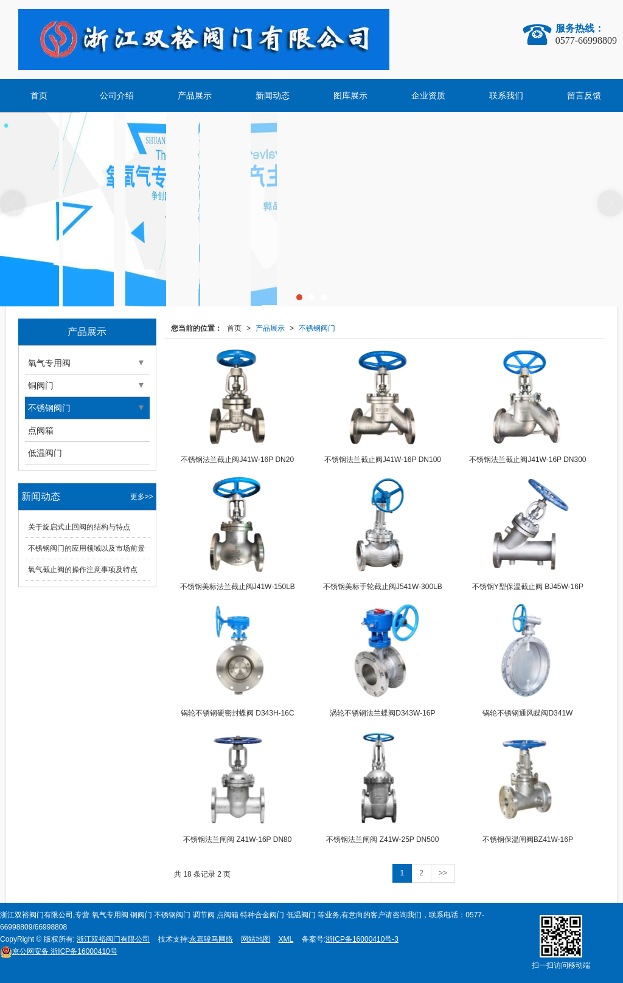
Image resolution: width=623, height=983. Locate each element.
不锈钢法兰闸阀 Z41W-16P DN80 (237, 839)
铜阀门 (41, 385)
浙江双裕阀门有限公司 (113, 939)
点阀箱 (41, 430)
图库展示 (350, 95)
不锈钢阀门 (317, 328)
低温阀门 (45, 453)
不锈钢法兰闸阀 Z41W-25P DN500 (382, 839)
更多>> (141, 496)
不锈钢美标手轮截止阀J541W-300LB (382, 586)
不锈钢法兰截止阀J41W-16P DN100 (382, 459)
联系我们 (506, 95)
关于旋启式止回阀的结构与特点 (79, 527)
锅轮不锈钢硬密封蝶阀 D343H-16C (237, 713)
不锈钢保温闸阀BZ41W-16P (527, 839)
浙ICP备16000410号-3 (362, 939)
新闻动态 (273, 95)
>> (443, 873)
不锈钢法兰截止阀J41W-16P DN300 (527, 459)
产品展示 (195, 95)
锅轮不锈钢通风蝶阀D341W (527, 713)
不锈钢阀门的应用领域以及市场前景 (86, 548)
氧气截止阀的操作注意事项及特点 (82, 569)
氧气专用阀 (49, 363)
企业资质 (428, 95)
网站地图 (255, 939)
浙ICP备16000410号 (58, 951)
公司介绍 (117, 95)
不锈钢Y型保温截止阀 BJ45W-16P (527, 586)
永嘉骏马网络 (211, 939)
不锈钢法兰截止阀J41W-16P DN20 (237, 459)
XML (286, 939)
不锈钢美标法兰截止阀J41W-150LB (237, 586)
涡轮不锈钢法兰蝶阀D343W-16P (382, 713)
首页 (38, 95)
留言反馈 (584, 95)
